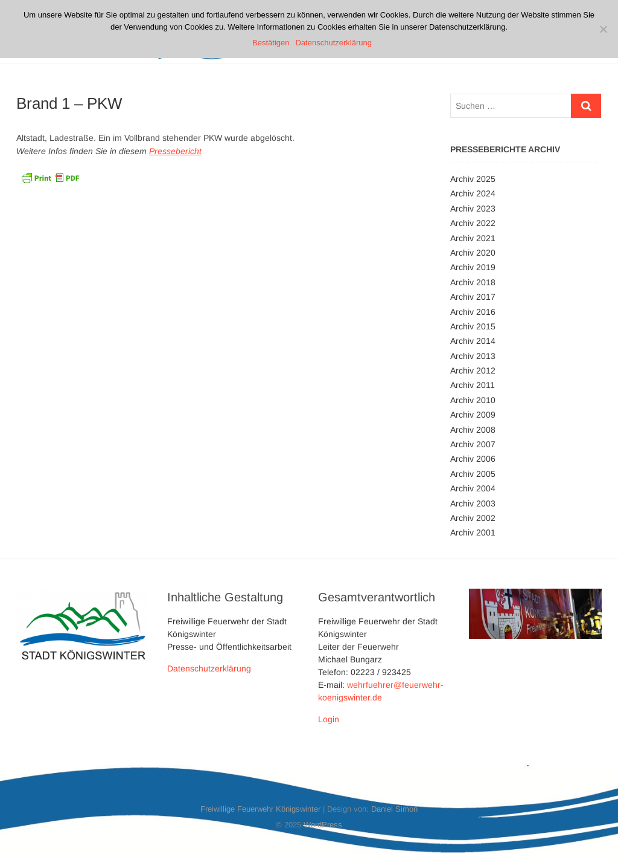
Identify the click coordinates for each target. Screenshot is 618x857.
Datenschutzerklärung (209, 668)
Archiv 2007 (472, 444)
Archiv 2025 (472, 179)
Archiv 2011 (472, 385)
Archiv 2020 (472, 252)
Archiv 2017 (472, 297)
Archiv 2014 (472, 341)
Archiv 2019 (472, 267)
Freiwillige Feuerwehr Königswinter (260, 808)
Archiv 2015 (472, 326)
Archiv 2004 (472, 488)
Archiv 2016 (472, 312)
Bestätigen (270, 42)
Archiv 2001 (472, 532)
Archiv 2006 (472, 459)
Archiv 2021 (472, 238)
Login (328, 719)
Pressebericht (175, 151)
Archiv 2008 (472, 430)
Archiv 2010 (472, 400)
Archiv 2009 (472, 414)
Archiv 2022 (472, 223)
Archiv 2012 (472, 370)
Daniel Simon (394, 808)
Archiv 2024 (472, 193)
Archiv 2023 (472, 208)
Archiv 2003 (472, 503)
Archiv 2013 (472, 356)
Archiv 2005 (472, 474)
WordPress (323, 824)
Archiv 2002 (472, 518)
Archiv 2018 (472, 282)
